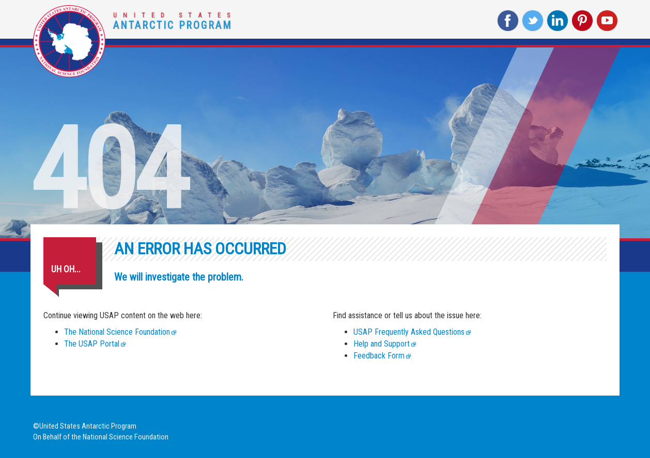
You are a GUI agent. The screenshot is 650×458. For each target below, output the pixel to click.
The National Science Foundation (117, 332)
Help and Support (381, 344)
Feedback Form (379, 356)
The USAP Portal (91, 344)
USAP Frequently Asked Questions (409, 332)
